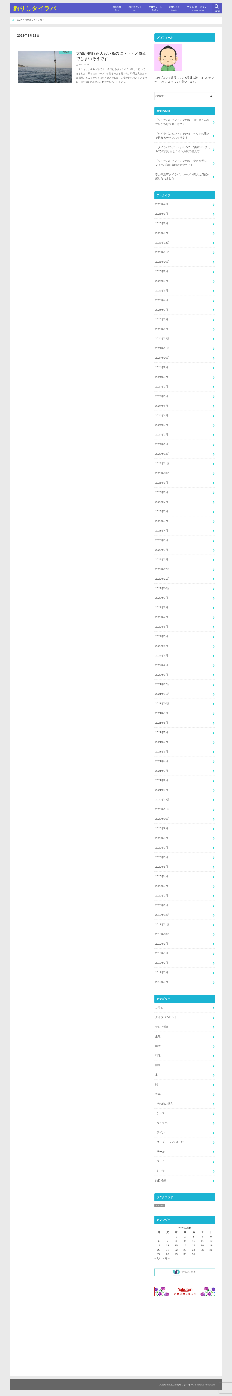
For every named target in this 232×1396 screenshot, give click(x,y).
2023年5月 (161, 521)
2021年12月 (162, 684)
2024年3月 (161, 424)
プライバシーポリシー (198, 8)
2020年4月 (161, 876)
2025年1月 (161, 329)
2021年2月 (161, 780)
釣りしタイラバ (34, 8)
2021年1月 (161, 789)
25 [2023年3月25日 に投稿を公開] (202, 1249)
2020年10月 (162, 818)
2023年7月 (161, 501)
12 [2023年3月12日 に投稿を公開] (211, 1240)
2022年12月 (162, 569)
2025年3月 (161, 309)
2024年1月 (161, 444)
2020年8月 (161, 838)
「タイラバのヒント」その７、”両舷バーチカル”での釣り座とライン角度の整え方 (182, 149)
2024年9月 (161, 367)
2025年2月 (161, 319)
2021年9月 (161, 713)
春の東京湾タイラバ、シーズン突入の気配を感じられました (182, 176)
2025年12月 (162, 242)
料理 (158, 1055)
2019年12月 (162, 914)
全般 (158, 1036)
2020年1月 (161, 905)
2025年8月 (161, 280)
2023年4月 (161, 530)
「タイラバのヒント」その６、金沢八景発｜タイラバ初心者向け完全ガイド (182, 162)
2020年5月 (161, 866)
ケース (161, 1113)
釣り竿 (161, 1170)
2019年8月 (161, 953)
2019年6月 (161, 972)
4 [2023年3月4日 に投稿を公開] (202, 1236)
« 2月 (157, 1258)
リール (161, 1151)
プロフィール (155, 8)
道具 (158, 1094)
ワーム (161, 1161)
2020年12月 (162, 799)
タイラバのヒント (166, 1017)
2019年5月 (161, 982)
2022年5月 (161, 636)
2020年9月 (161, 828)
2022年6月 (161, 626)
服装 (158, 1065)
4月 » (166, 1258)
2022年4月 (161, 645)
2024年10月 (162, 357)
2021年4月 (161, 761)
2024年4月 (161, 415)
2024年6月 (161, 396)
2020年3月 (161, 885)
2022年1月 (161, 674)
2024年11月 (162, 348)
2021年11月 (162, 693)
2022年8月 (161, 607)
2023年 (27, 20)
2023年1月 (161, 559)
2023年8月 (161, 492)
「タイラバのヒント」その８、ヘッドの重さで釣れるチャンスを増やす (182, 135)
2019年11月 (162, 924)
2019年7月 (161, 962)
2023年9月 (161, 482)
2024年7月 (161, 386)
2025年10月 (162, 261)
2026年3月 (161, 213)
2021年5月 (161, 751)
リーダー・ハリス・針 (170, 1142)
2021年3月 (161, 770)
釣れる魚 (117, 8)
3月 (35, 20)
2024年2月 (161, 434)
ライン (161, 1132)
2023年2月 (161, 549)
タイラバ (162, 1122)
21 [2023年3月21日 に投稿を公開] (167, 1249)
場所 (158, 1045)
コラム (159, 1007)
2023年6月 (161, 511)
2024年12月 (162, 338)
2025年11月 (162, 252)
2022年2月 (161, 665)
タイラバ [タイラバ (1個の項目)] (160, 1205)
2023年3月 (161, 540)
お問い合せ (174, 8)
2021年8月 (161, 722)
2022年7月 (161, 617)
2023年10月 (162, 473)
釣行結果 (160, 1180)
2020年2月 (161, 895)
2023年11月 (162, 463)
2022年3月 (161, 655)
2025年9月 (161, 271)
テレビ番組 (162, 1026)
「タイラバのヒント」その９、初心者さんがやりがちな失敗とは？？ (182, 121)
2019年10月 (162, 934)
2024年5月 (161, 405)
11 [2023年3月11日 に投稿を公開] (202, 1240)
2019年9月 (161, 943)
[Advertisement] (184, 1335)
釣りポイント (135, 8)
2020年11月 (162, 809)
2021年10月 (162, 703)
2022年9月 (161, 597)
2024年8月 (161, 377)
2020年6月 (161, 857)
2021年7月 (161, 732)
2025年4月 (161, 300)
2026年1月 (161, 233)
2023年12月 (162, 453)
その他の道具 (165, 1103)
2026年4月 (161, 204)
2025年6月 (161, 290)
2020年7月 (161, 847)
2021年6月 (161, 741)
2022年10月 (162, 588)
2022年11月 (162, 578)
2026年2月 (161, 223)
